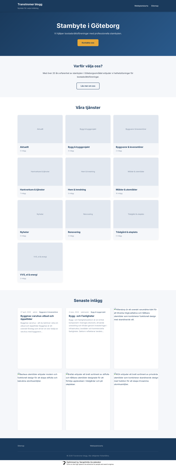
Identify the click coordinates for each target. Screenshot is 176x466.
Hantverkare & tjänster (32, 189)
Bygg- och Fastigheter (81, 316)
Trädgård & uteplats (127, 232)
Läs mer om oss (88, 86)
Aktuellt (24, 147)
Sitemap (154, 6)
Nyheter (24, 232)
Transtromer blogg (30, 4)
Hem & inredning (77, 189)
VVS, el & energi (28, 274)
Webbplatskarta (141, 6)
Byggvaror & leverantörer (129, 147)
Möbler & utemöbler (126, 189)
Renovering (74, 232)
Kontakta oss (88, 42)
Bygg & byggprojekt (79, 147)
